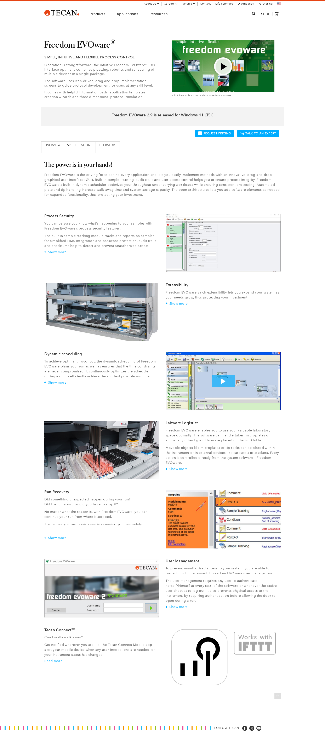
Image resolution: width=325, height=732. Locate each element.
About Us (152, 3)
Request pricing (214, 133)
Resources (158, 14)
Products (97, 14)
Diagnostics (246, 3)
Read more (53, 661)
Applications (127, 14)
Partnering (265, 3)
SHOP (265, 14)
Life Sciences (224, 3)
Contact (205, 3)
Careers (171, 3)
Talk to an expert (258, 133)
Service (188, 3)
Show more (55, 252)
